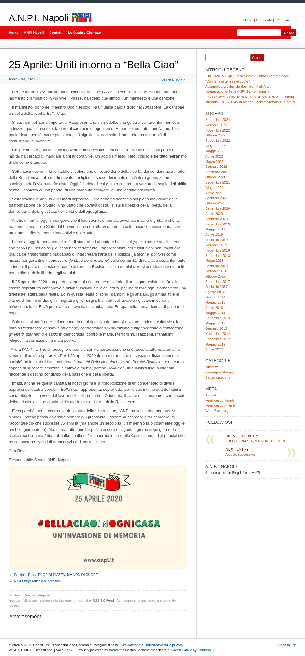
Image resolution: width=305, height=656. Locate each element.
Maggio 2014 (215, 313)
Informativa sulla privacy (164, 645)
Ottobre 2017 (215, 276)
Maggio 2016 (215, 302)
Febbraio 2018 (216, 266)
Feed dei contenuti (219, 400)
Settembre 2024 (217, 120)
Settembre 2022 (217, 140)
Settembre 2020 (217, 208)
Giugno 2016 (215, 297)
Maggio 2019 (215, 229)
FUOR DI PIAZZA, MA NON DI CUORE (56, 575)
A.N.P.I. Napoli (38, 18)
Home (248, 20)
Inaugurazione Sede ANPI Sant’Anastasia (237, 91)
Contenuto (264, 20)
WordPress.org (217, 411)
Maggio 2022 (215, 151)
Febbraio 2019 (216, 240)
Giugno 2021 (215, 188)
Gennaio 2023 (216, 125)
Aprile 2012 (214, 349)
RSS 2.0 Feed (103, 600)
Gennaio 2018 (216, 271)
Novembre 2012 (217, 334)
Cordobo (204, 650)
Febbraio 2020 (216, 219)
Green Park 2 (181, 650)
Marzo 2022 (214, 161)
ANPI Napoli (34, 32)
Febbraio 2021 (216, 198)
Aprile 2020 (214, 214)
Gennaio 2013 (216, 328)
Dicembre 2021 (217, 172)
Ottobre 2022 (215, 135)
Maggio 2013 (215, 323)
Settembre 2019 (217, 224)
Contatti (55, 32)
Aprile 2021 (214, 193)
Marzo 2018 (214, 260)
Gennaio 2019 (216, 245)
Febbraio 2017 (216, 286)
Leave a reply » (173, 79)
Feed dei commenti (220, 405)
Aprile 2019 (214, 234)
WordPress (117, 650)
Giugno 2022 (215, 146)
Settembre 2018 (217, 255)
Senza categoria (37, 595)
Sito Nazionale (132, 645)
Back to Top (287, 645)
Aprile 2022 (214, 156)
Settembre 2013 (217, 318)
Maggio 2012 (215, 344)
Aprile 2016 (214, 308)
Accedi (291, 20)
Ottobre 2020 (215, 203)
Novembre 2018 (217, 250)
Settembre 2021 (217, 182)
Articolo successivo (37, 581)
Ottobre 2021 (215, 177)
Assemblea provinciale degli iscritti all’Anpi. (238, 86)
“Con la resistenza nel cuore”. (228, 81)
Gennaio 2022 (216, 166)
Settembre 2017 (217, 281)
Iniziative (212, 367)
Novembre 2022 (217, 130)
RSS (278, 20)
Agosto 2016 (215, 292)
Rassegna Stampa (219, 372)
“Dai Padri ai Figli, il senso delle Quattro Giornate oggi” (247, 76)
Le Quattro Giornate (84, 32)
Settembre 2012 (217, 339)
